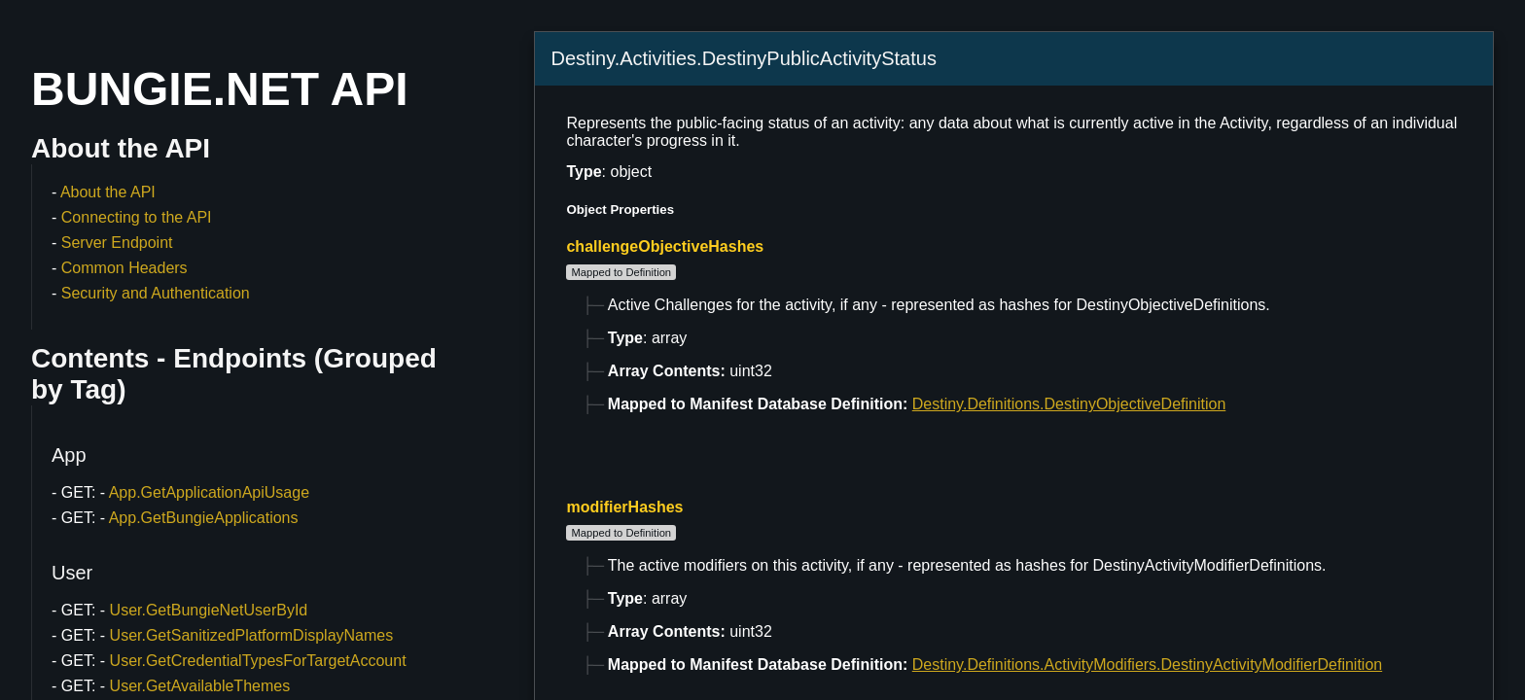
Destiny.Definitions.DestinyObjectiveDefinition (1069, 404)
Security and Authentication (155, 293)
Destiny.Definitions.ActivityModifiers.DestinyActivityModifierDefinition (1147, 664)
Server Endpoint (117, 242)
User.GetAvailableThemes (200, 686)
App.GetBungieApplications (204, 517)
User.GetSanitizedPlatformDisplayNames (252, 635)
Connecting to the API (136, 217)
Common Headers (124, 268)
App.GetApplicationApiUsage (209, 492)
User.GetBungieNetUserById (209, 610)
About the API (108, 192)
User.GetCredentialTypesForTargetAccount (258, 660)
